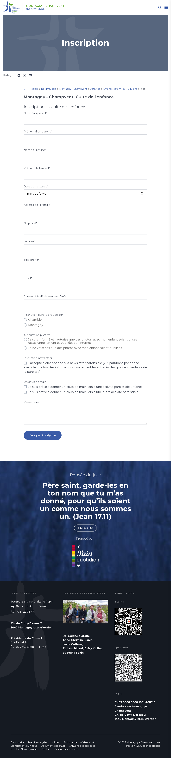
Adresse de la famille (37, 204)
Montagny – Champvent (45, 6)
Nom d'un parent (35, 113)
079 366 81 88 (25, 646)
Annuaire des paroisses (82, 745)
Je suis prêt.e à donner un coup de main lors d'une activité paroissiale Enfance (83, 387)
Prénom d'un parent (38, 131)
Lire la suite (85, 528)
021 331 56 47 (24, 606)
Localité (29, 241)
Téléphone (31, 259)
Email (28, 278)
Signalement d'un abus (24, 745)
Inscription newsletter (38, 358)
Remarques (31, 402)
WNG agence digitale (148, 745)
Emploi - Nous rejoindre (24, 749)
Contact (46, 749)
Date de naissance (36, 186)
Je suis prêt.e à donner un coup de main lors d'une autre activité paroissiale (81, 392)
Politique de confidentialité (78, 742)
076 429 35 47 (25, 611)
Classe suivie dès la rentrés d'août (45, 296)
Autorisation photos (37, 335)
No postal (30, 223)
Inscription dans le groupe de (43, 314)
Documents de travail (53, 745)
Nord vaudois (35, 9)
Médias (55, 742)
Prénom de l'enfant (37, 168)
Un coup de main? (35, 381)
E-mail (42, 606)
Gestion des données (66, 749)
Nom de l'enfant (35, 149)
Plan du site (17, 742)
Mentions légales (37, 742)
